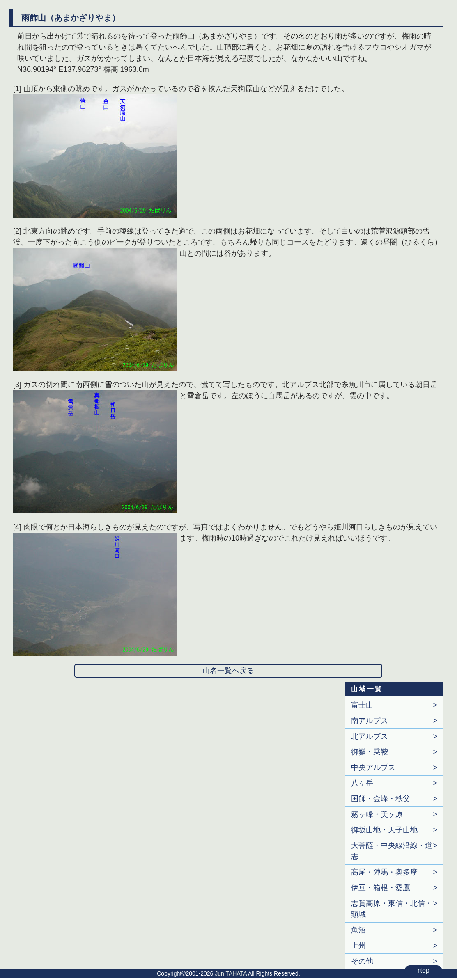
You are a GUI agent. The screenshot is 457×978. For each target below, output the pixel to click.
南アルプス (369, 721)
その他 (362, 961)
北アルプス (369, 736)
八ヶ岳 (362, 783)
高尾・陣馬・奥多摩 (384, 872)
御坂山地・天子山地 (384, 830)
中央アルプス (373, 767)
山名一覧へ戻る (228, 671)
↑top (423, 970)
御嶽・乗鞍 (369, 752)
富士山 (362, 705)
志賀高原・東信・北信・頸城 (391, 908)
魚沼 (358, 930)
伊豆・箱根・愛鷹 (380, 888)
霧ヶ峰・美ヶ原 (377, 814)
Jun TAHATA (231, 973)
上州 (358, 945)
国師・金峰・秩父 (380, 799)
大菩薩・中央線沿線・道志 (391, 851)
